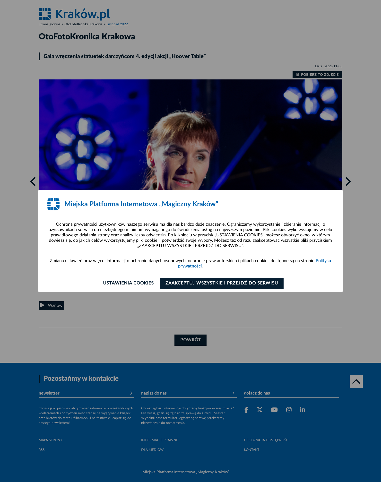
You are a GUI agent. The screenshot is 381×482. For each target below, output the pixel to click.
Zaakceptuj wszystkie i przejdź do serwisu (222, 283)
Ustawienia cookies (127, 283)
